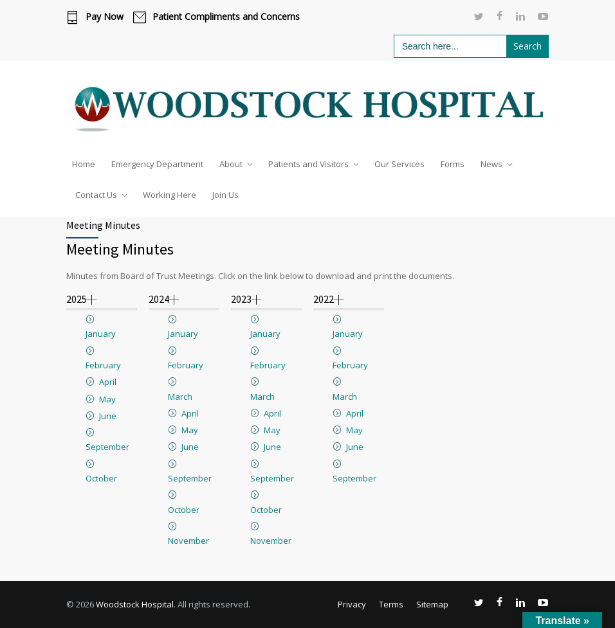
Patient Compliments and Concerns (226, 16)
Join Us (225, 195)
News (491, 164)
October (101, 478)
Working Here (169, 195)
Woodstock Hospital (135, 604)
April (107, 382)
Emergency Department (157, 164)
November (188, 540)
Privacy (352, 604)
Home (83, 164)
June (107, 416)
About (231, 164)
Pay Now (105, 16)
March (180, 396)
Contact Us (96, 195)
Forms (452, 164)
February (103, 365)
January (101, 333)
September (107, 447)
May (107, 399)
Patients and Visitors (308, 164)
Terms (391, 604)
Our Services (399, 164)
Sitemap (432, 604)
